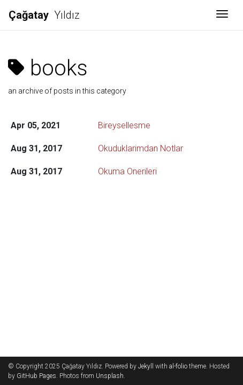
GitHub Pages (36, 376)
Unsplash (110, 376)
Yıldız (44, 15)
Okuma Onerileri (127, 171)
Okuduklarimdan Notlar (140, 148)
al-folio (178, 366)
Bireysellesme (124, 125)
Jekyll (146, 366)
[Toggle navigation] (222, 15)
